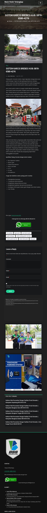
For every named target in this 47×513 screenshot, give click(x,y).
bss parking (9, 219)
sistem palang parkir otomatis (13, 221)
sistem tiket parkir (35, 221)
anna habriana (10, 75)
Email (7, 258)
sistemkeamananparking (27, 510)
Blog (7, 65)
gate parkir (15, 219)
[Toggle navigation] (40, 2)
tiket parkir (9, 224)
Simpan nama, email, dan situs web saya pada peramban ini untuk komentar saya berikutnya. (22, 267)
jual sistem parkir (23, 219)
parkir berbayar (32, 219)
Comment (8, 241)
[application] (23, 290)
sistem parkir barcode (25, 221)
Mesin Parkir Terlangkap (12, 2)
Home (13, 21)
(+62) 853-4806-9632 (8, 448)
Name (7, 252)
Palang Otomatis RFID (15, 202)
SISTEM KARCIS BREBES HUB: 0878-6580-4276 (27, 21)
